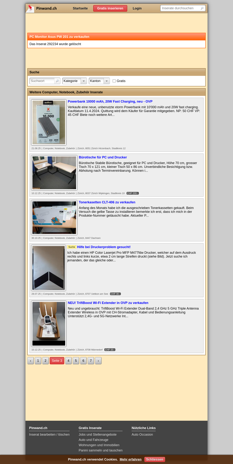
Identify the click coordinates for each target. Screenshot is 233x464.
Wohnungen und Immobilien (99, 445)
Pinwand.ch (52, 8)
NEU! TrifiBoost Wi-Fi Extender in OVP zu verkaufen (108, 303)
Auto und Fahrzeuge (93, 440)
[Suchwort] (44, 81)
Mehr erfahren (130, 459)
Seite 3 (57, 361)
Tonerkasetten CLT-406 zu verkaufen (107, 202)
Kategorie (71, 81)
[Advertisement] (116, 23)
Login (137, 8)
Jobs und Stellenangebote (97, 434)
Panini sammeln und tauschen (101, 450)
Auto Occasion (142, 434)
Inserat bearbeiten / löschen (49, 434)
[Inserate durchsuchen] (183, 8)
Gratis (121, 81)
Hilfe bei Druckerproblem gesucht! (104, 247)
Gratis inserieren (110, 8)
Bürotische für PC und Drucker (103, 157)
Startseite (80, 8)
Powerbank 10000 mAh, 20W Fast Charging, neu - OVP (110, 101)
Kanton (95, 81)
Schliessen (154, 459)
